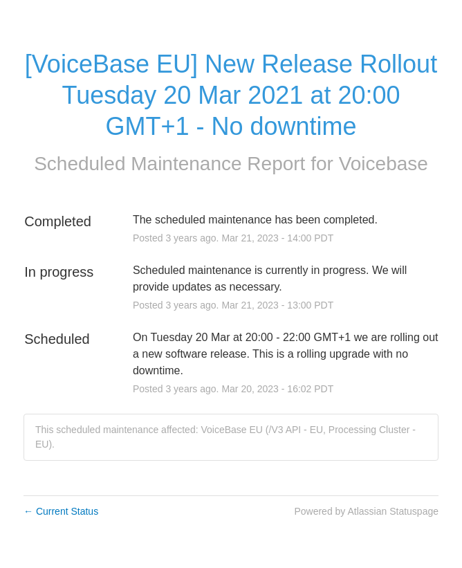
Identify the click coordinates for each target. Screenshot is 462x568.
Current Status (61, 511)
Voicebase (383, 163)
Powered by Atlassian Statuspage (366, 511)
